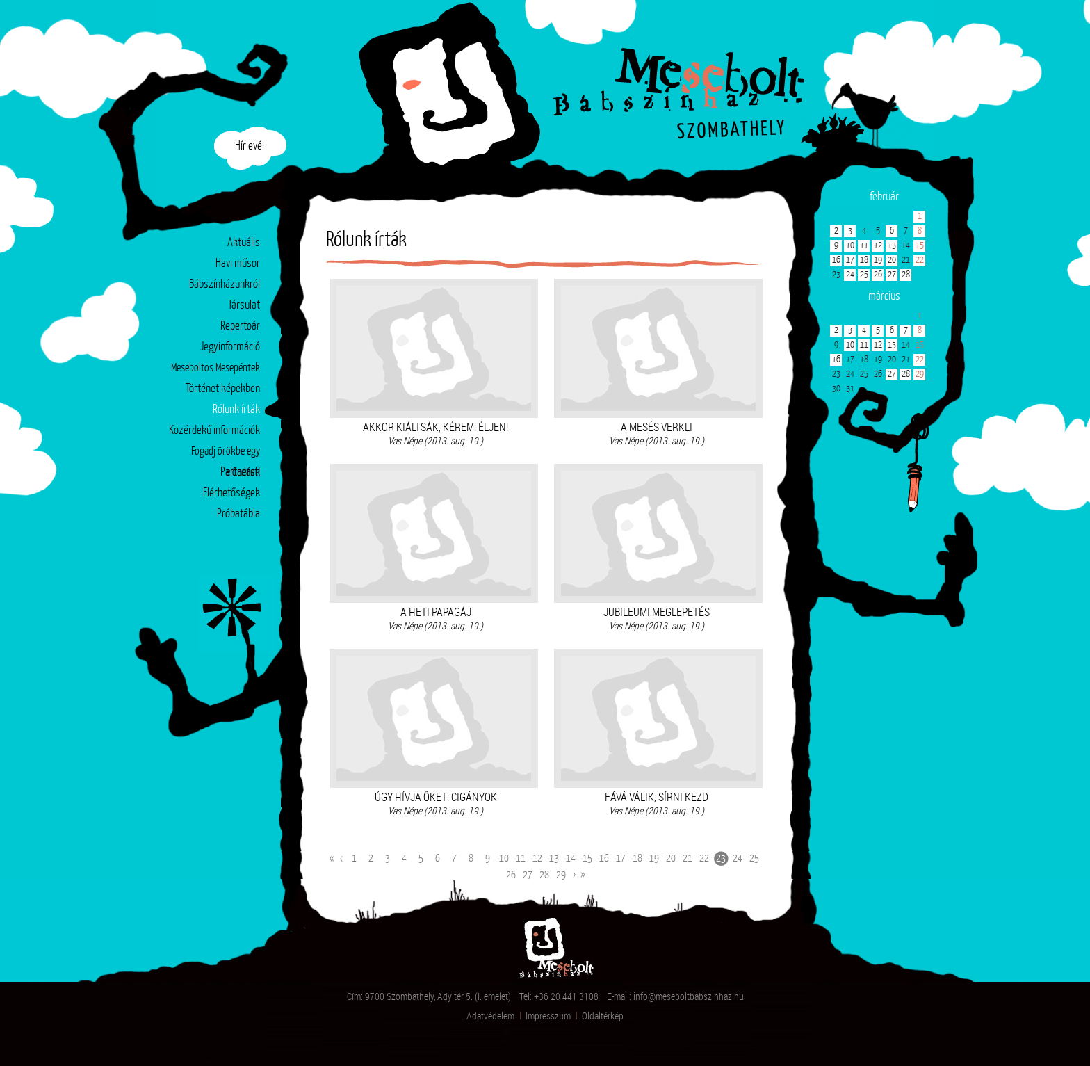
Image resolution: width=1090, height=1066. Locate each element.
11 (521, 858)
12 (537, 858)
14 (571, 858)
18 (637, 858)
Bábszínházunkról (224, 285)
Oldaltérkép (603, 1015)
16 (604, 858)
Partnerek (240, 472)
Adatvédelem (490, 1015)
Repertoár (240, 326)
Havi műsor (237, 264)
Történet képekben (223, 389)
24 (737, 858)
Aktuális (243, 243)
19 (654, 858)
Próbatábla (238, 514)
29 (561, 875)
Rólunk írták (236, 410)
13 (554, 858)
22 (704, 858)
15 (587, 858)
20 (671, 858)
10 (504, 858)
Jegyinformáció (230, 347)
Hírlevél (249, 146)
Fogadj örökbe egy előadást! (225, 454)
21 (687, 858)
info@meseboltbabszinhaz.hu (688, 996)
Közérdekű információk (214, 431)
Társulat (244, 306)
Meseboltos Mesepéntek (215, 368)
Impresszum (548, 1015)
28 (544, 875)
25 (754, 858)
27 (527, 875)
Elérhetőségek (231, 493)
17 (621, 858)
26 (511, 875)
